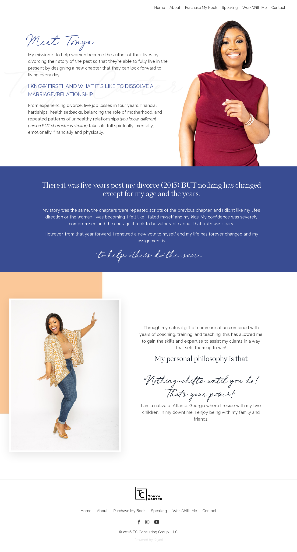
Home (159, 7)
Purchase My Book (201, 7)
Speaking (230, 7)
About (175, 7)
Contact (278, 7)
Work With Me (254, 7)
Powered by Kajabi (148, 540)
